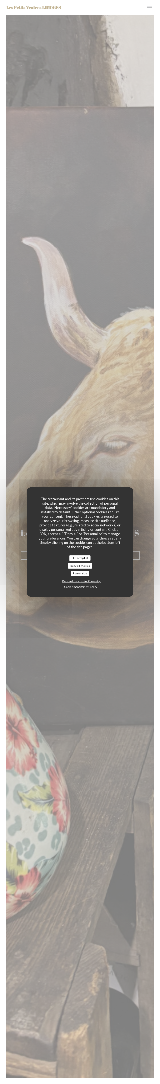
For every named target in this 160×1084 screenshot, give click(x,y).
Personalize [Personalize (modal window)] (80, 573)
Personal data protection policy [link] (81, 581)
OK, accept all (80, 558)
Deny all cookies (80, 565)
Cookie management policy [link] (80, 586)
